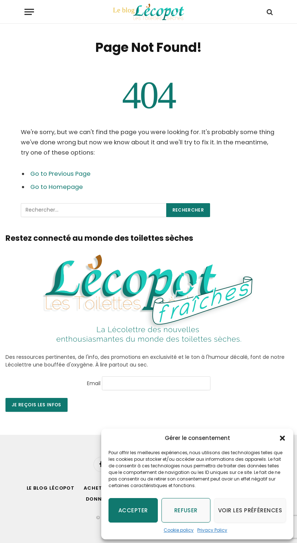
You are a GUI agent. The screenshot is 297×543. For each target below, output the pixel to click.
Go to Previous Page (60, 174)
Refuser (186, 510)
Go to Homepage (56, 187)
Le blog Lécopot (51, 488)
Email (93, 383)
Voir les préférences (250, 510)
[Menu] (29, 12)
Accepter (133, 510)
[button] (282, 438)
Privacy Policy (212, 530)
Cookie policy (179, 530)
